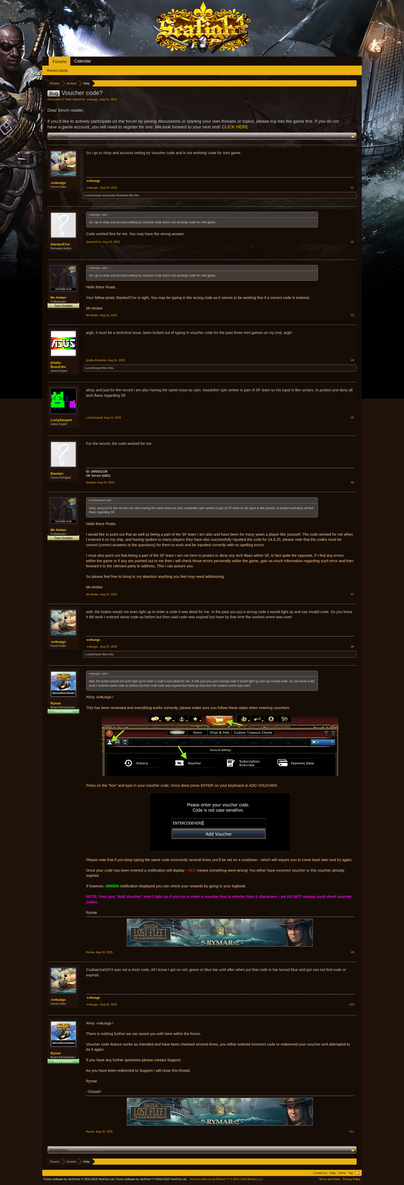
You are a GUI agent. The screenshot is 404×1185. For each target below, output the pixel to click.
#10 (351, 1004)
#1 (352, 187)
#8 (352, 646)
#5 (352, 417)
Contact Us (320, 1172)
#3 (352, 315)
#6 (352, 482)
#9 (352, 952)
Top (350, 1172)
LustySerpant (93, 195)
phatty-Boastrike (118, 195)
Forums (59, 61)
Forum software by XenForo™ (151, 1179)
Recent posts (57, 70)
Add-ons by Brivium (227, 1179)
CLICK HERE (235, 127)
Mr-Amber (58, 297)
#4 (352, 360)
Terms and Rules (329, 1179)
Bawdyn (56, 473)
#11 (351, 1131)
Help (68, 99)
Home (342, 1172)
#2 (352, 241)
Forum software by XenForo (79, 1179)
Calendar (82, 61)
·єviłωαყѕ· (92, 99)
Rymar (55, 703)
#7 (352, 594)
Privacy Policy (351, 1179)
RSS (357, 1173)
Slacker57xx (60, 244)
